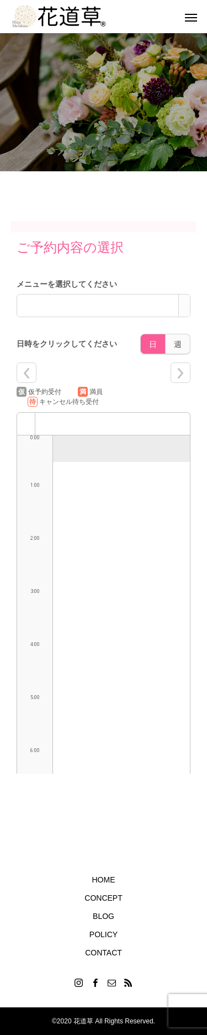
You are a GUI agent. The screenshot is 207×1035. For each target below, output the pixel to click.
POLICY (103, 934)
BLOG (103, 916)
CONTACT (103, 952)
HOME (103, 879)
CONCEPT (103, 898)
